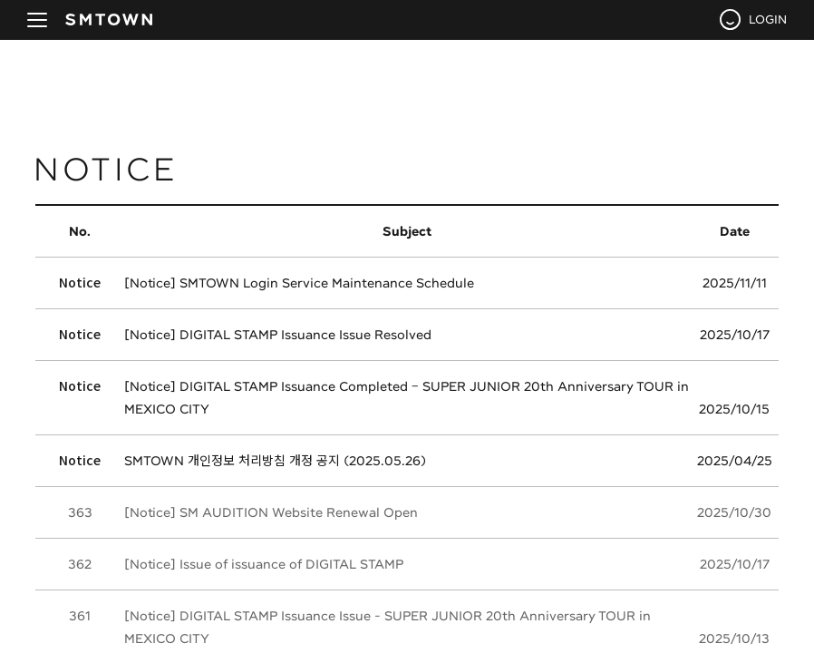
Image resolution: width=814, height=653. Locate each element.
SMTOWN (108, 20)
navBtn (37, 20)
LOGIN (768, 19)
